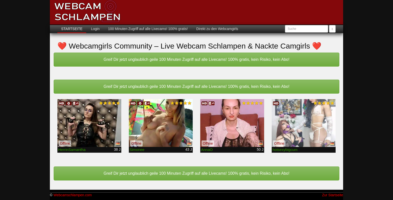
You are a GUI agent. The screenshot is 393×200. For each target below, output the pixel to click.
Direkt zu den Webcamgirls (216, 29)
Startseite (71, 29)
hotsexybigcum (285, 149)
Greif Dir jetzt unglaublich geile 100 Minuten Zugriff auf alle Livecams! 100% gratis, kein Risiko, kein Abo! (196, 59)
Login (95, 29)
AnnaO (207, 149)
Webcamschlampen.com (72, 195)
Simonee (137, 149)
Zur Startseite (332, 195)
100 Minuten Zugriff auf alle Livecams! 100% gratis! (147, 29)
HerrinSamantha (71, 149)
